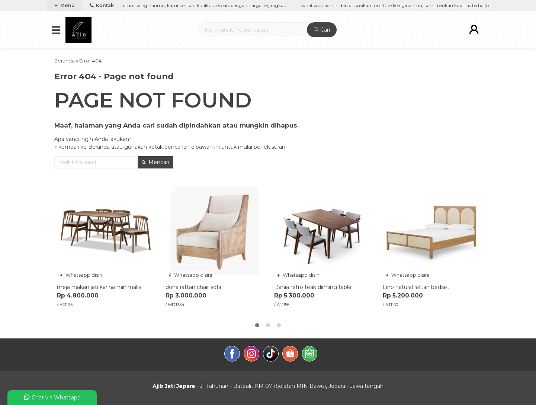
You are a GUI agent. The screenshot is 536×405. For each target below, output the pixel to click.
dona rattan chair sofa (193, 287)
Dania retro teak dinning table (313, 287)
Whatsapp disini (81, 275)
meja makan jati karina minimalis (99, 287)
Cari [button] (322, 29)
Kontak (102, 5)
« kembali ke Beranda (82, 147)
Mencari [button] (155, 162)
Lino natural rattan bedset (416, 287)
